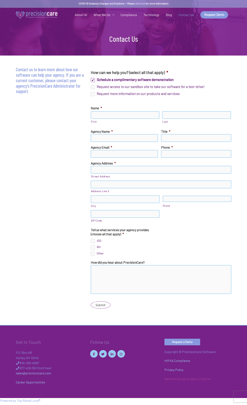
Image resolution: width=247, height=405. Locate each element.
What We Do (102, 15)
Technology (151, 15)
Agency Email (101, 147)
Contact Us (186, 15)
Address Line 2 (100, 191)
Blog (169, 15)
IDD (99, 241)
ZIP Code (96, 221)
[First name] (125, 115)
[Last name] (196, 115)
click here (140, 3)
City (93, 206)
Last (165, 121)
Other (100, 254)
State (166, 206)
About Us (81, 15)
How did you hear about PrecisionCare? (118, 263)
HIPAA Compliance (177, 362)
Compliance (129, 15)
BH (99, 247)
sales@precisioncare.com (34, 375)
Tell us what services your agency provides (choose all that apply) (120, 233)
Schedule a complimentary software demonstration (135, 79)
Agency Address (103, 163)
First (94, 121)
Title (165, 132)
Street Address (100, 176)
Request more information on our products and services (138, 93)
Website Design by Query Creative (187, 380)
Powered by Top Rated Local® (20, 402)
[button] (182, 344)
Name (96, 108)
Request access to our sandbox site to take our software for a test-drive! (150, 86)
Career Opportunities (30, 384)
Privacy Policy (174, 371)
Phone (167, 147)
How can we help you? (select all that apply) (129, 72)
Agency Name (102, 132)
